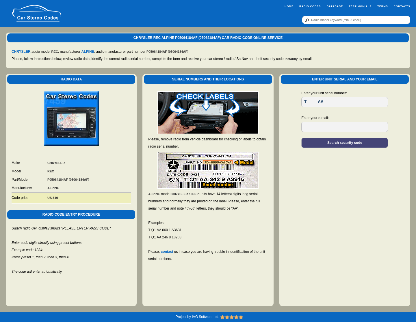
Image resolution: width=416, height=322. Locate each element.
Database (334, 6)
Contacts (402, 6)
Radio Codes (310, 6)
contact (167, 252)
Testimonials (360, 6)
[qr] (356, 20)
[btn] (306, 20)
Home (289, 6)
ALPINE (87, 52)
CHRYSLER (21, 52)
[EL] (344, 127)
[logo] (37, 13)
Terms (382, 6)
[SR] (344, 102)
